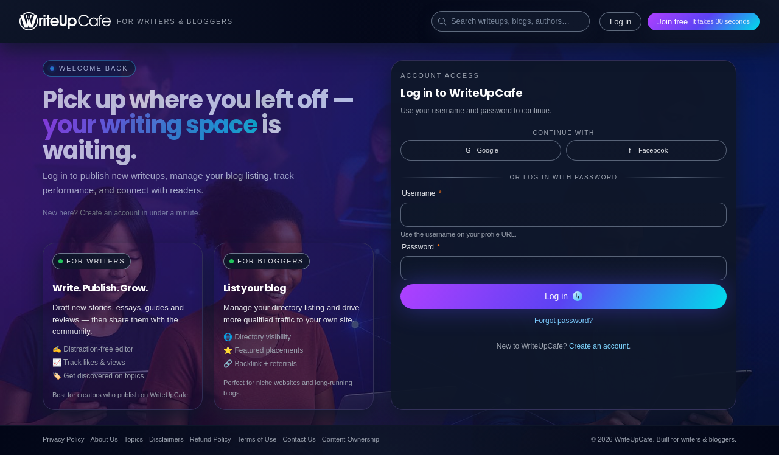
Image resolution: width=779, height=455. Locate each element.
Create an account (599, 346)
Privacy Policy (63, 439)
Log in (620, 21)
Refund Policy (210, 439)
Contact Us (298, 439)
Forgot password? (563, 320)
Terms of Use (257, 439)
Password (421, 247)
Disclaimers (166, 439)
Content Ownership (350, 439)
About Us (103, 439)
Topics (133, 439)
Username (421, 193)
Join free (703, 21)
